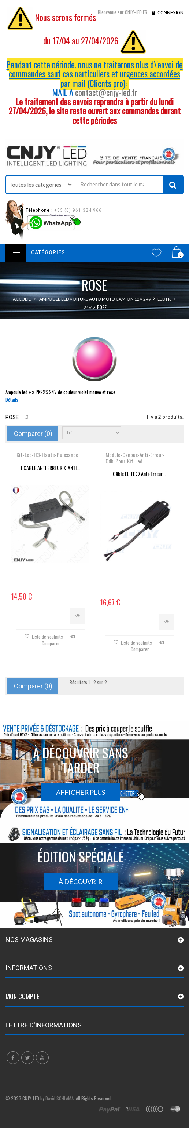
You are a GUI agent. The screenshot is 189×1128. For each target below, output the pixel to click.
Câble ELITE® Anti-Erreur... (139, 473)
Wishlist (156, 253)
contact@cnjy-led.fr (106, 92)
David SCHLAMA (59, 1098)
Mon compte (22, 996)
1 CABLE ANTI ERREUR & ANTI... (50, 468)
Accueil (22, 299)
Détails (11, 399)
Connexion (171, 12)
